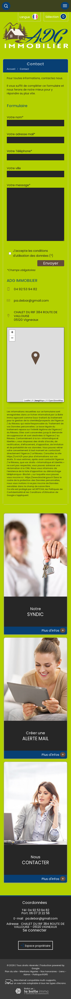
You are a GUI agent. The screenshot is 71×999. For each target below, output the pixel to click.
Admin (26, 974)
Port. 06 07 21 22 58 (35, 913)
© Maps (38, 400)
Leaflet (27, 400)
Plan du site (11, 971)
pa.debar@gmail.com (31, 300)
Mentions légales (29, 971)
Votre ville (14, 168)
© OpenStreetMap (54, 400)
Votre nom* (15, 117)
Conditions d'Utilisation (42, 492)
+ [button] (12, 332)
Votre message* (18, 185)
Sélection (52, 17)
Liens (62, 971)
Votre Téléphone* (19, 151)
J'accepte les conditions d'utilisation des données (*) (33, 253)
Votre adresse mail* (21, 134)
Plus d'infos (54, 630)
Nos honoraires (49, 971)
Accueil (11, 69)
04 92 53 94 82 (38, 910)
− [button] (12, 338)
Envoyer (50, 263)
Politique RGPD (40, 974)
